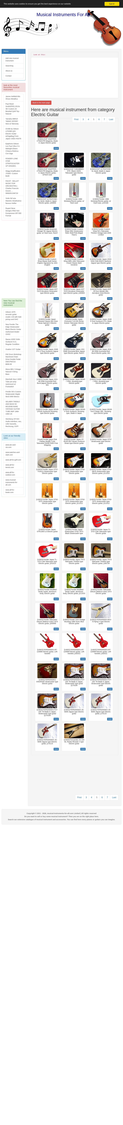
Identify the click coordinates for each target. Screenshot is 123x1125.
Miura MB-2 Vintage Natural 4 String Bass (13, 371)
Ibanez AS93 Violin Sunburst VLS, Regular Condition (13, 341)
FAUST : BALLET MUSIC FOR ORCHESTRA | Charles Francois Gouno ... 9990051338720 (12, 187)
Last (111, 119)
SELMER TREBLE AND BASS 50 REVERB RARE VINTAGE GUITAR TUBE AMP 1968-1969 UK (13, 408)
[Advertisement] (13, 260)
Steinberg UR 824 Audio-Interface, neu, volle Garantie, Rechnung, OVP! (14, 422)
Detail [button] (56, 148)
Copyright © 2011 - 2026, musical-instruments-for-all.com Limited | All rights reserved (61, 813)
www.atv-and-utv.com (11, 446)
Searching (9, 66)
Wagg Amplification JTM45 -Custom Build (13, 173)
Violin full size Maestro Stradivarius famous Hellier (13, 200)
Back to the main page (41, 103)
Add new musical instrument (12, 59)
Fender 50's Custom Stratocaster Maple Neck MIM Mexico (13, 394)
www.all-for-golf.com (13, 460)
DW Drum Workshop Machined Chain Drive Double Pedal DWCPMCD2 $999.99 (13, 359)
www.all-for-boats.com (10, 491)
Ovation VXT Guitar (13, 349)
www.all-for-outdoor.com (10, 473)
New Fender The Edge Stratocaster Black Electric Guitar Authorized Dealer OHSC (13, 329)
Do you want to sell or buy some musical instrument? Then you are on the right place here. (61, 816)
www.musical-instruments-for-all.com (12, 482)
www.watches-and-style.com (13, 453)
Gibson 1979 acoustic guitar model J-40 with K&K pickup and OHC (14, 315)
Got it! (112, 4)
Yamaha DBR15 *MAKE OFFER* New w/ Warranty (12, 121)
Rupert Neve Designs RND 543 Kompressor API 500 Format (13, 212)
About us (9, 71)
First (76, 119)
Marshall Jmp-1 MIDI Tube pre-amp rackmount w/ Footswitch (13, 383)
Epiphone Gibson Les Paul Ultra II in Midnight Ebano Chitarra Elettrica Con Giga (13, 149)
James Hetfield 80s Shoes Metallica (13, 97)
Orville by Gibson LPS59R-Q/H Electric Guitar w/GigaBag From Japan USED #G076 (13, 134)
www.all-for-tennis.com (10, 466)
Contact (8, 76)
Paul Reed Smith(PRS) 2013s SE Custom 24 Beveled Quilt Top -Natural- (13, 109)
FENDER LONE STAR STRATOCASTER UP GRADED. (12, 162)
